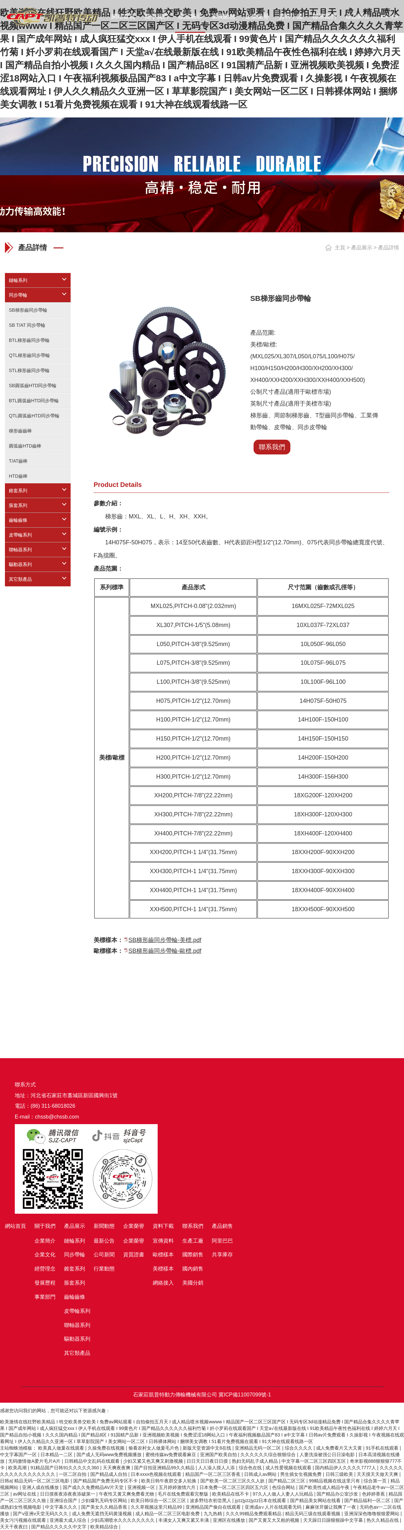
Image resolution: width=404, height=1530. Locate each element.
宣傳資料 (163, 1241)
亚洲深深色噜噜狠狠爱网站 (372, 1513)
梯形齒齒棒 (20, 430)
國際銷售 (192, 1254)
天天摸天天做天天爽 (378, 1474)
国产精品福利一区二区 (368, 1500)
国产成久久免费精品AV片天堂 (94, 1487)
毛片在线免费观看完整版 (184, 1494)
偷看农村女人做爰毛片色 (154, 1448)
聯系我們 (324, 16)
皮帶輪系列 (20, 534)
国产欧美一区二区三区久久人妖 (233, 1480)
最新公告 (104, 1241)
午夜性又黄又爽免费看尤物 (127, 1494)
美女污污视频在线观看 (23, 1520)
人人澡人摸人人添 (217, 1467)
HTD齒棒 (18, 476)
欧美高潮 (18, 1467)
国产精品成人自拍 (109, 1474)
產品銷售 (358, 16)
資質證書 (133, 1254)
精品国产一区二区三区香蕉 (213, 1474)
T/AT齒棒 (18, 461)
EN (395, 16)
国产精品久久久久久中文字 (59, 1526)
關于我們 (156, 16)
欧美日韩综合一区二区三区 (159, 1500)
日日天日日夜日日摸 (208, 1461)
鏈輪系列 (18, 280)
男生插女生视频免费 (301, 1474)
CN (384, 16)
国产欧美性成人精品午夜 (325, 1487)
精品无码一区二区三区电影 (42, 1480)
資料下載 (291, 16)
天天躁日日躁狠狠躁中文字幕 (333, 1520)
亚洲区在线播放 (229, 1520)
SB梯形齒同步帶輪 (28, 310)
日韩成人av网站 (261, 1474)
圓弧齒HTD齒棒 (25, 446)
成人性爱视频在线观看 (289, 1467)
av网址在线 (25, 1494)
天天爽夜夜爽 (117, 1467)
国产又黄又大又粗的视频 (275, 1520)
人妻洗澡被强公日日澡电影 (328, 1454)
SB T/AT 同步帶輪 (27, 325)
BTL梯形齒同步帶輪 (29, 340)
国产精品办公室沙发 (338, 1494)
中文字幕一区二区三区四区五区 (314, 1461)
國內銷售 (192, 1268)
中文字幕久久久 (62, 1507)
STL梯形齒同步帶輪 (29, 370)
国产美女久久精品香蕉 (104, 1507)
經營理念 (45, 1268)
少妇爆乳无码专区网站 (104, 1500)
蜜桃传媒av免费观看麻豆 (172, 1454)
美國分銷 (192, 1283)
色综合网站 (284, 1487)
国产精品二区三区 (287, 1480)
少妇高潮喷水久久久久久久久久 (123, 1520)
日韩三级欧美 (339, 1474)
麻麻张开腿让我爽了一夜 (331, 1507)
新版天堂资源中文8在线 (208, 1448)
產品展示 (190, 16)
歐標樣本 (163, 1254)
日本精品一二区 (57, 1454)
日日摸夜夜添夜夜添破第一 (68, 1494)
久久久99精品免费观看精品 (254, 1513)
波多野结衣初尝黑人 (211, 1500)
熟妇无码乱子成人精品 (255, 1461)
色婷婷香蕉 (374, 1494)
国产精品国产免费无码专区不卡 (106, 1480)
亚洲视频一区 (141, 1487)
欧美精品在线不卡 (231, 1494)
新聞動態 (224, 16)
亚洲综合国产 (64, 1500)
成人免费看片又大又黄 (339, 1448)
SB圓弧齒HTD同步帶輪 (32, 385)
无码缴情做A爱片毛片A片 (35, 1461)
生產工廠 (192, 1241)
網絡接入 (163, 1283)
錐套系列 (18, 490)
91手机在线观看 (383, 1448)
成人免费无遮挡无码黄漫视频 (102, 1513)
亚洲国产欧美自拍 (219, 1454)
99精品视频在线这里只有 (335, 1480)
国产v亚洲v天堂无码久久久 (41, 1513)
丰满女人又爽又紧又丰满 (184, 1520)
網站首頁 (123, 16)
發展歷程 (45, 1283)
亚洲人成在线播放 (41, 1487)
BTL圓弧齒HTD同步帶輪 (34, 400)
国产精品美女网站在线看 (316, 1500)
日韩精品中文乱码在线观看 (92, 1461)
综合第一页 (376, 1480)
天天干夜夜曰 (14, 1526)
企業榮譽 (257, 16)
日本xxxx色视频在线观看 (157, 1474)
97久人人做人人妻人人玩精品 (283, 1494)
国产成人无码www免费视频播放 (110, 1454)
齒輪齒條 (18, 520)
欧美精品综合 (104, 1526)
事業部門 (45, 1297)
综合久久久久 (299, 1448)
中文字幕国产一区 (19, 1454)
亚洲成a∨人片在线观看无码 (274, 1507)
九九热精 (213, 1513)
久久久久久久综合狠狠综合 (268, 1454)
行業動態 (104, 1268)
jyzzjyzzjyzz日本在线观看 (261, 1500)
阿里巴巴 (222, 1241)
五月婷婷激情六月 (178, 1487)
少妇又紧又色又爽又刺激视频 (153, 1461)
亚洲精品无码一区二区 (258, 1448)
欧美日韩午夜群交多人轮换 (169, 1480)
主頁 (340, 247)
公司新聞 (104, 1254)
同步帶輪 (18, 295)
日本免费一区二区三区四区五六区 (234, 1487)
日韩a (6, 1480)
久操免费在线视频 (107, 1448)
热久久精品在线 (383, 1520)
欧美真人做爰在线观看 (61, 1448)
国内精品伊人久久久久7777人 (346, 1467)
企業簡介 (45, 1241)
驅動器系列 (20, 564)
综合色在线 (251, 1467)
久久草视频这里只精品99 (157, 1507)
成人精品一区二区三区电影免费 (168, 1513)
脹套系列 (18, 505)
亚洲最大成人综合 (69, 1520)
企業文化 (45, 1254)
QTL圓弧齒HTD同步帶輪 (34, 415)
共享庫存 (222, 1254)
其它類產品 (20, 579)
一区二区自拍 (73, 1474)
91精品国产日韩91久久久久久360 (65, 1467)
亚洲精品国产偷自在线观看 (214, 1507)
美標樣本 (163, 1268)
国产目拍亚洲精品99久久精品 (164, 1467)
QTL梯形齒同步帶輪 (29, 355)
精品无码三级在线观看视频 (313, 1513)
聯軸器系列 (20, 549)
